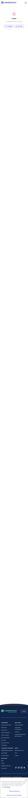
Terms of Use (4, 779)
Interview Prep (5, 742)
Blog (2, 760)
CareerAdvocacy (5, 755)
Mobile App (4, 745)
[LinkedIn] (21, 768)
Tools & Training (5, 735)
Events (2, 763)
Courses (4, 740)
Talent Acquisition (19, 725)
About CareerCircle (19, 750)
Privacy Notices (4, 782)
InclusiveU (17, 731)
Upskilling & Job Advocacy (7, 750)
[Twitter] (24, 768)
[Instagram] (19, 768)
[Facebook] (16, 768)
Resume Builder (5, 737)
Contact (24, 711)
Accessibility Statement (6, 784)
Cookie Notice (6, 794)
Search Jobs (4, 727)
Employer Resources (6, 765)
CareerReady (4, 753)
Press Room (4, 768)
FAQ (16, 753)
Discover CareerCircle (6, 725)
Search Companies (5, 732)
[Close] (26, 787)
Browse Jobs (4, 730)
